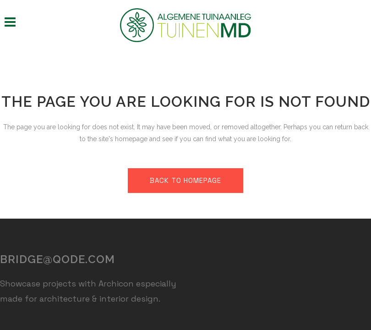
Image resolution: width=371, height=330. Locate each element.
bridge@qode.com (57, 259)
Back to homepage (185, 180)
